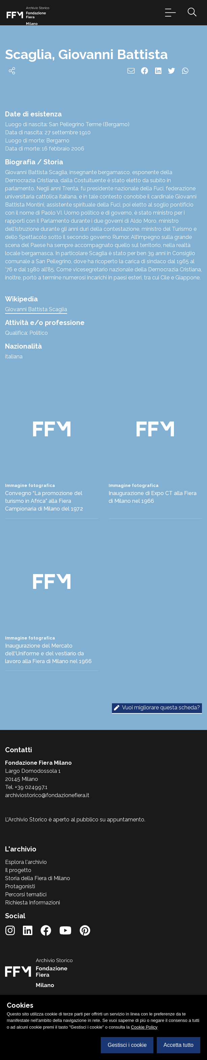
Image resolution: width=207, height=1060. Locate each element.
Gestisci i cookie (127, 1045)
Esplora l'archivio (26, 862)
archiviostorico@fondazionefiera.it (47, 795)
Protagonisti (20, 886)
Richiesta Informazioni (32, 902)
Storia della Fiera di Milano (37, 878)
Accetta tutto (179, 1045)
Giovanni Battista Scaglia (36, 309)
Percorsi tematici (26, 894)
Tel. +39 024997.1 (26, 787)
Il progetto (18, 870)
